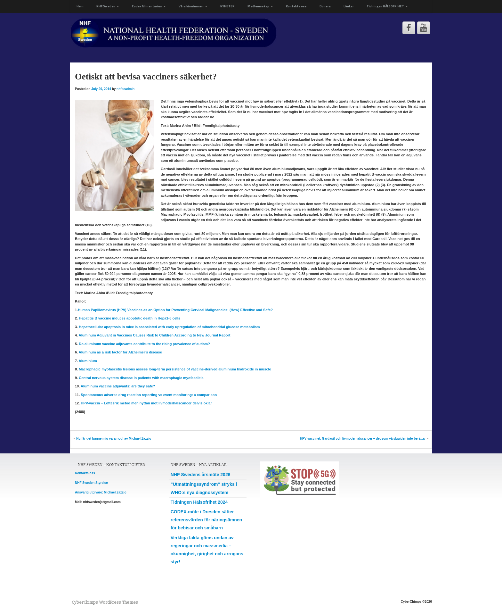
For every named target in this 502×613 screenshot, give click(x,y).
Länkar (349, 6)
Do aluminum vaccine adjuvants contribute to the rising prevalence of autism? (144, 344)
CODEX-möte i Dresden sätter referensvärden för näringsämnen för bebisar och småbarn (206, 519)
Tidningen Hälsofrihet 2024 (199, 502)
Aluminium (88, 361)
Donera (325, 6)
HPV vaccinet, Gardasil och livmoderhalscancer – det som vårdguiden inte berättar (363, 438)
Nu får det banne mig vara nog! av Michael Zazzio (113, 438)
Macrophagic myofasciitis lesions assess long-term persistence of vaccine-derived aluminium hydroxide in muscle (175, 369)
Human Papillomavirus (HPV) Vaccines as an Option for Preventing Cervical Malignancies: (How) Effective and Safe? (175, 310)
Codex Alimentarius (149, 6)
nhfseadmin (125, 89)
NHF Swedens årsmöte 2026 (201, 474)
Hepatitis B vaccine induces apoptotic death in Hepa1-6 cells (129, 318)
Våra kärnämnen (193, 6)
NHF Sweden (107, 6)
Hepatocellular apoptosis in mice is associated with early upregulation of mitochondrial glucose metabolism (169, 327)
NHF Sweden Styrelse (91, 483)
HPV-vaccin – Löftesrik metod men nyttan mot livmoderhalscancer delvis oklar (146, 403)
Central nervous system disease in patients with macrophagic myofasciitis (141, 378)
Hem (80, 6)
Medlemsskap (260, 6)
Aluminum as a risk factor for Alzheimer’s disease (120, 352)
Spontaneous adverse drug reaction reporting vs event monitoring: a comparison (149, 395)
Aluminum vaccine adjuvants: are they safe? (118, 386)
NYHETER (227, 6)
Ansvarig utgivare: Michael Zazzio (100, 492)
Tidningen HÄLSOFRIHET (387, 6)
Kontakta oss (296, 6)
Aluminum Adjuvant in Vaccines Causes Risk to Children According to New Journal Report (155, 335)
